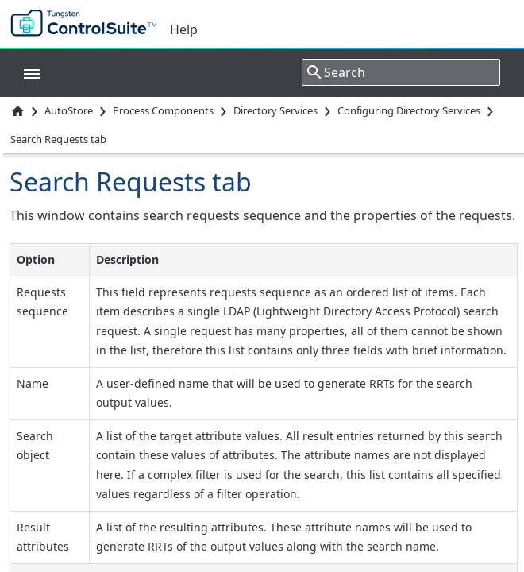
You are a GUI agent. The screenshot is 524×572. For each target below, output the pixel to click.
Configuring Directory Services (408, 110)
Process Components (163, 110)
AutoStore (68, 110)
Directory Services (275, 110)
